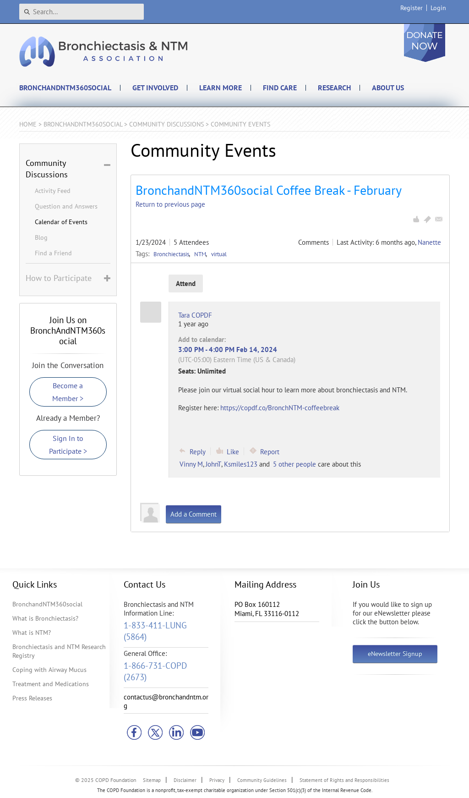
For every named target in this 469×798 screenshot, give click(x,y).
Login (438, 8)
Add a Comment (193, 514)
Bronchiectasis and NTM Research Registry (59, 651)
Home (28, 124)
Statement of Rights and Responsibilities (344, 780)
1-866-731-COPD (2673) (155, 671)
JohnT (213, 464)
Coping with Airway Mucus (49, 670)
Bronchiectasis (172, 254)
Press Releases (32, 698)
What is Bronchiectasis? (45, 618)
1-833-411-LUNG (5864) (155, 631)
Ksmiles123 (240, 464)
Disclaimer (185, 780)
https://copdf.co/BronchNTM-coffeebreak (279, 407)
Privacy (216, 780)
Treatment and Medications (50, 684)
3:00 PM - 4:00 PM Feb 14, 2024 (227, 349)
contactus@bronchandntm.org (166, 701)
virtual (219, 254)
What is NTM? (31, 632)
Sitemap (152, 780)
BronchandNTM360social (47, 604)
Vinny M (191, 464)
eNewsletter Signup (395, 653)
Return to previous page (170, 204)
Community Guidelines (262, 780)
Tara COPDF (195, 315)
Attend (186, 283)
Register (411, 8)
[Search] (81, 12)
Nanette (429, 242)
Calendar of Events (61, 222)
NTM (200, 254)
